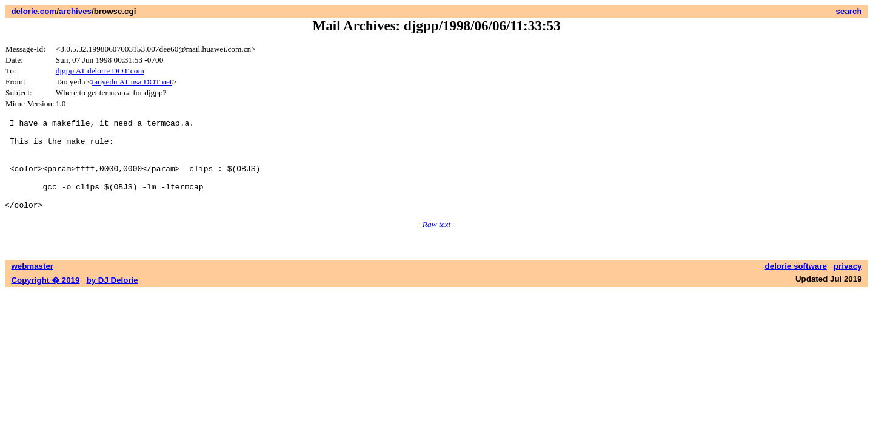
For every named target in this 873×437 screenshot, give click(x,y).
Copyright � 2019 (45, 298)
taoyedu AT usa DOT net (132, 81)
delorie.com (33, 11)
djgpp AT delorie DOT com (100, 70)
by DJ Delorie (112, 298)
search (849, 11)
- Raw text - (436, 242)
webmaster (32, 284)
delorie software (796, 284)
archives (75, 11)
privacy (848, 284)
